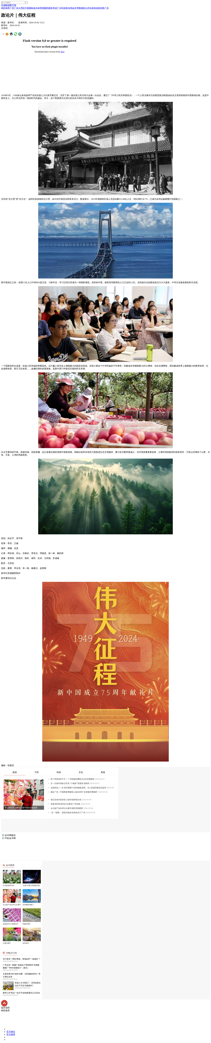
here (63, 52)
